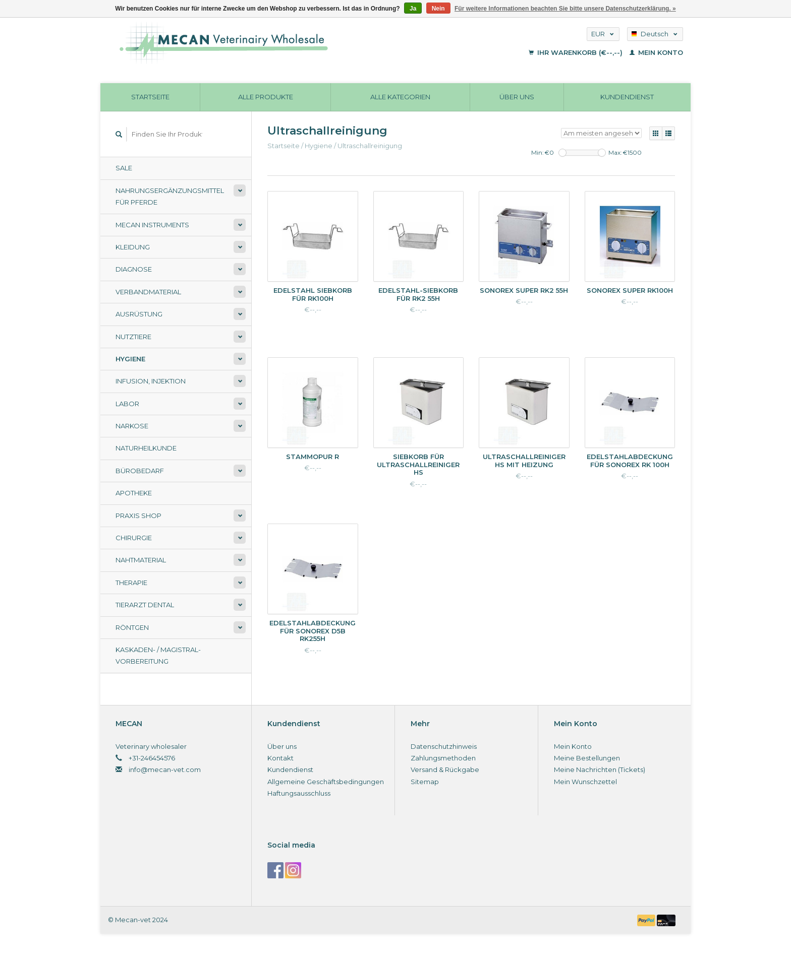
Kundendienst (627, 97)
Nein (438, 8)
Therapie (131, 583)
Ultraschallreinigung (369, 146)
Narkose (132, 426)
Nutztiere (133, 337)
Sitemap (425, 782)
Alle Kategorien (400, 97)
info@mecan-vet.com (165, 769)
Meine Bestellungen (587, 758)
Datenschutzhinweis (444, 746)
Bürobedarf (140, 471)
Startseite (150, 97)
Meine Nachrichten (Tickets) (599, 769)
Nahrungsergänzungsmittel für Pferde (170, 196)
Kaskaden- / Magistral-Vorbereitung (158, 655)
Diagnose (134, 269)
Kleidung (133, 247)
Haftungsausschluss (298, 793)
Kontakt (280, 758)
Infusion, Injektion (151, 381)
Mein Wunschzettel (585, 782)
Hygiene (130, 359)
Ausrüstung (139, 314)
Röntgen (132, 627)
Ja (413, 8)
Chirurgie (134, 538)
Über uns (516, 97)
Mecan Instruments (152, 225)
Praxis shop (138, 515)
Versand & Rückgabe (445, 769)
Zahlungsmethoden (443, 758)
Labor (127, 404)
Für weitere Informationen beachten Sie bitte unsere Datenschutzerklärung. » (565, 8)
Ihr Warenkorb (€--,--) (577, 52)
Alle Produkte (265, 97)
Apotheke (134, 493)
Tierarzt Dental (145, 605)
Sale (124, 168)
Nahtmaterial (141, 560)
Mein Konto (656, 52)
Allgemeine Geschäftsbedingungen (325, 782)
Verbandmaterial (148, 292)
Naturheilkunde (146, 448)
